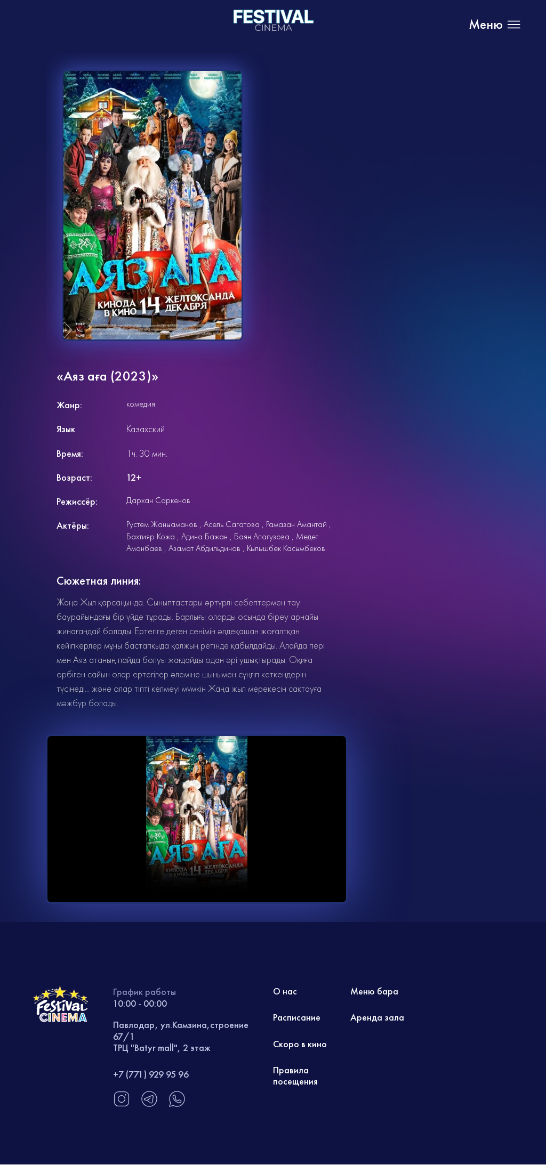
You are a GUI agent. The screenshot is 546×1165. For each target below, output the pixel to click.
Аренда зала (377, 1018)
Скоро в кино (300, 1044)
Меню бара (374, 991)
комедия (140, 403)
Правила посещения (295, 1077)
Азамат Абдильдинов (204, 548)
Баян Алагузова (262, 536)
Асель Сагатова (232, 524)
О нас (285, 991)
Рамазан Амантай (296, 524)
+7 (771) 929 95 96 (151, 1074)
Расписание (296, 1018)
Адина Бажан (204, 536)
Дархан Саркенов (158, 500)
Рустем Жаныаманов (161, 524)
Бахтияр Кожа (150, 536)
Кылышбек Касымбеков (286, 548)
